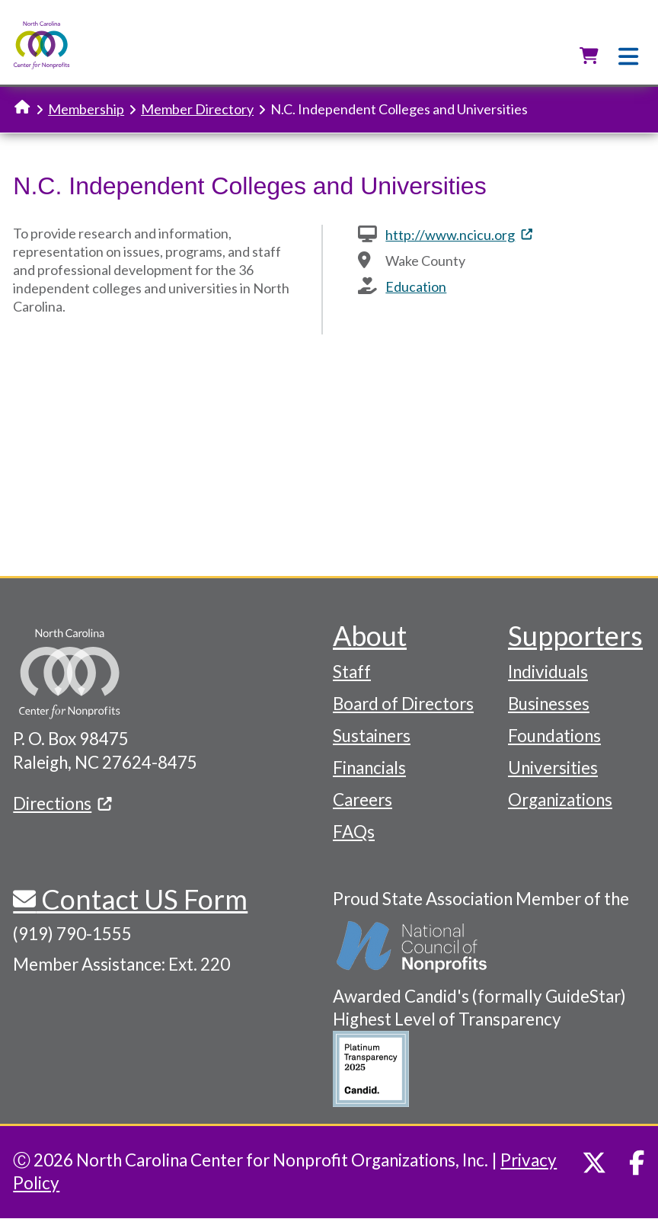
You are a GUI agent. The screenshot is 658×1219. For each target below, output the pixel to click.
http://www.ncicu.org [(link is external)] (458, 234)
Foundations (554, 735)
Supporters (575, 635)
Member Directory (197, 109)
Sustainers (371, 735)
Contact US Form (142, 899)
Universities (553, 767)
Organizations (560, 799)
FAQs (354, 831)
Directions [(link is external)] (62, 803)
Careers (362, 799)
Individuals (548, 671)
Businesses (548, 703)
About (370, 635)
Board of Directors (403, 703)
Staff (352, 671)
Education (415, 286)
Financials (369, 767)
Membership (86, 109)
